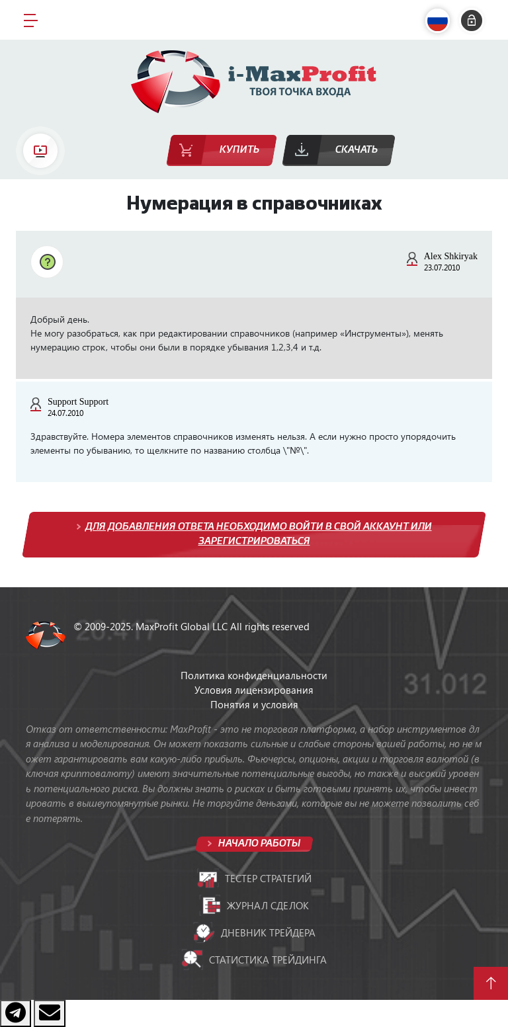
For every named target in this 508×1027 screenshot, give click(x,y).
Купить (239, 150)
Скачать (356, 150)
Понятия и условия (254, 704)
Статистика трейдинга (254, 959)
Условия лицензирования (254, 689)
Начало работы (258, 843)
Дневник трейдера (254, 932)
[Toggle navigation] (31, 20)
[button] (440, 21)
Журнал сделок (254, 905)
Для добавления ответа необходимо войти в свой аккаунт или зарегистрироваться (258, 534)
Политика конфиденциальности (254, 675)
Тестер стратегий (254, 878)
